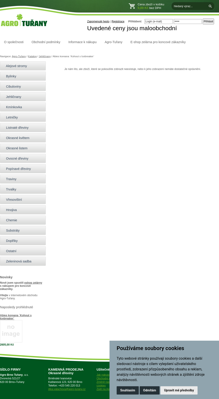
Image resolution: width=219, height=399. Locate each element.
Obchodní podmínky (46, 42)
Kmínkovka (12, 107)
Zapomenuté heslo (98, 21)
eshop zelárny (33, 282)
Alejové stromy (14, 66)
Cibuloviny (11, 86)
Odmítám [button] (149, 390)
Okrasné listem (14, 148)
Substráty (11, 230)
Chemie (9, 220)
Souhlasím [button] (127, 390)
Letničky (10, 117)
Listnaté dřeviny (15, 127)
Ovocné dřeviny (15, 158)
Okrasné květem (15, 138)
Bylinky (9, 76)
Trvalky (9, 189)
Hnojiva (9, 210)
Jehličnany (45, 56)
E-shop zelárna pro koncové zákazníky (158, 42)
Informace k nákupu (82, 42)
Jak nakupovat (105, 374)
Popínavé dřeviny (16, 169)
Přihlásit (208, 21)
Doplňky (10, 241)
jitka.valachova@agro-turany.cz (67, 389)
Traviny (9, 179)
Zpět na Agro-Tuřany (109, 389)
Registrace (118, 21)
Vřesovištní (12, 199)
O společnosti (13, 42)
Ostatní (9, 251)
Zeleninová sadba (17, 261)
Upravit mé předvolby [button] (179, 390)
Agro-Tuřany (113, 42)
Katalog (32, 56)
